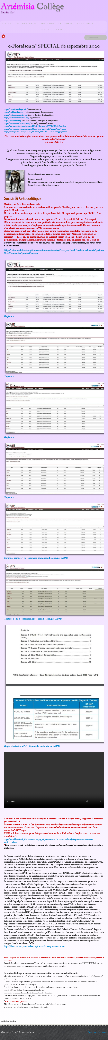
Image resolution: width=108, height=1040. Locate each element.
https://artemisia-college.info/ (16, 109)
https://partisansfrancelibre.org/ (16, 117)
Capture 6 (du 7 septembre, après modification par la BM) (33, 619)
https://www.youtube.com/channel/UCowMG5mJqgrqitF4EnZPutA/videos (35, 129)
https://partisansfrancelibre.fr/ (16, 115)
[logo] (33, 10)
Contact (46, 29)
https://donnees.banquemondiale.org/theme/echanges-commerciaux (34, 946)
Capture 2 (9, 376)
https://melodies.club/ (12, 120)
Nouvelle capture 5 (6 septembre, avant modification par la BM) (36, 558)
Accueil (7, 23)
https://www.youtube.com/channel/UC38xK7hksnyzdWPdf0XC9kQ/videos (35, 126)
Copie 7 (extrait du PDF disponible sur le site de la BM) (32, 746)
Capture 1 (9, 316)
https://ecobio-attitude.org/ (14, 112)
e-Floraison (65, 23)
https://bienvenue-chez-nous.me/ (17, 123)
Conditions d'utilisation (97, 1032)
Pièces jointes (85, 23)
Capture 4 (9, 497)
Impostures (47, 23)
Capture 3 (9, 437)
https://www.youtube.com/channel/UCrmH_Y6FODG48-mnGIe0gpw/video (35, 131)
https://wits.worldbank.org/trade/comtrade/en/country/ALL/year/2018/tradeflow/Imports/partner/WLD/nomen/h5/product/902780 (54, 251)
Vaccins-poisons (26, 23)
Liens (59, 29)
